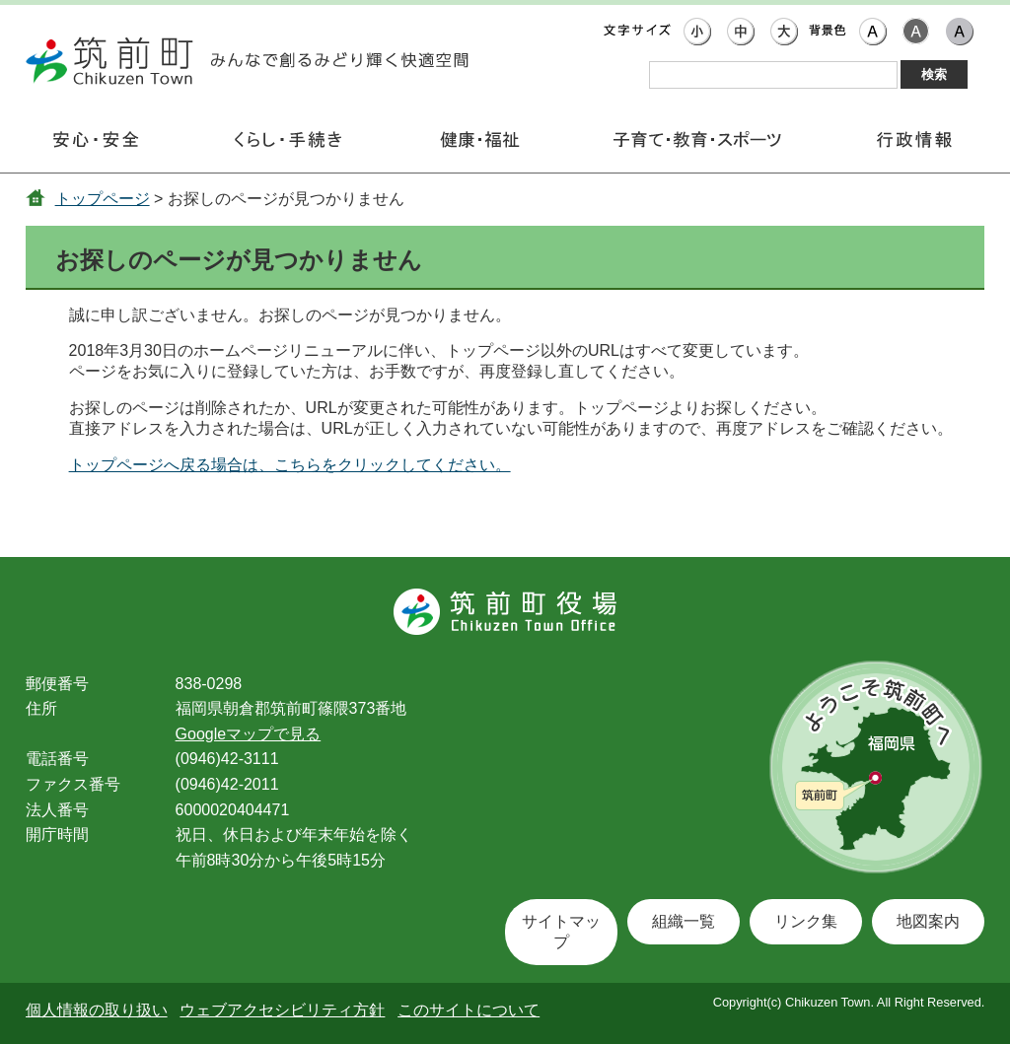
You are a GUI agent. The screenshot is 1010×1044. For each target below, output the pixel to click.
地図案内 (928, 921)
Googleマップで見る (249, 734)
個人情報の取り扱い (97, 1010)
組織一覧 (683, 921)
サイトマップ (561, 931)
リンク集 (805, 921)
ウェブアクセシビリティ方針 (282, 1010)
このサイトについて (468, 1010)
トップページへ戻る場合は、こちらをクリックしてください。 (290, 464)
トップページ (102, 198)
